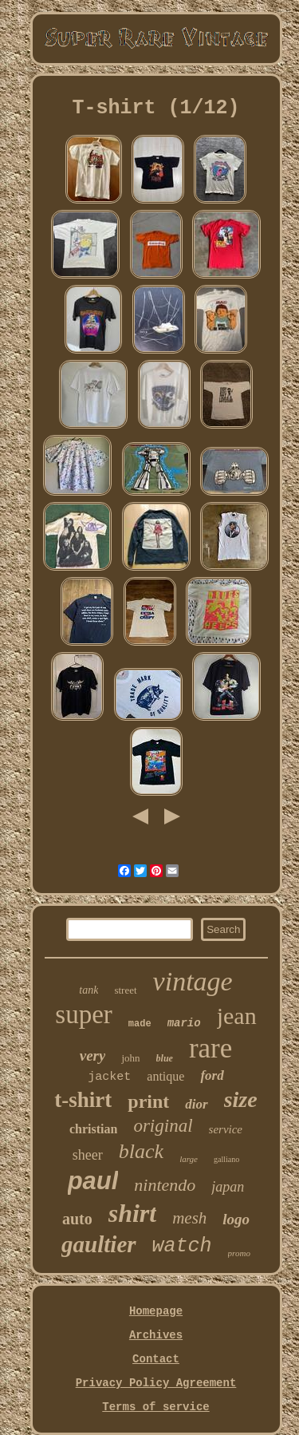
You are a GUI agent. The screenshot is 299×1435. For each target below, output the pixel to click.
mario (184, 1023)
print (148, 1101)
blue (164, 1058)
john (130, 1058)
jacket (109, 1077)
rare (210, 1048)
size (241, 1099)
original (162, 1126)
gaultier (98, 1244)
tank (88, 990)
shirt (132, 1213)
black (141, 1151)
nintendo (164, 1185)
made (139, 1024)
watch (182, 1246)
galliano (226, 1159)
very (93, 1055)
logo (236, 1219)
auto (77, 1218)
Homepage (156, 1311)
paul (93, 1181)
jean (237, 1015)
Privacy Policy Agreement (156, 1383)
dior (196, 1104)
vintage (193, 981)
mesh (189, 1217)
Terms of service (155, 1407)
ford (211, 1075)
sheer (88, 1155)
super (83, 1014)
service (225, 1129)
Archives (156, 1335)
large (188, 1159)
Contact (155, 1359)
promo (239, 1253)
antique (165, 1076)
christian (93, 1129)
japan (227, 1187)
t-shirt (83, 1100)
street (125, 990)
